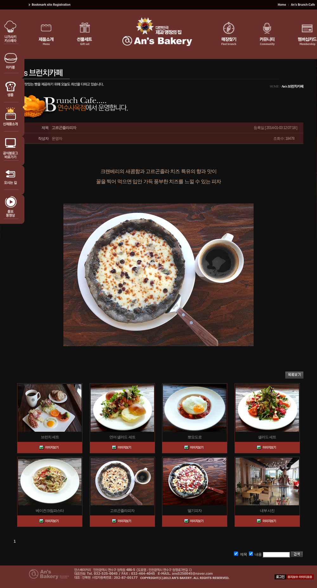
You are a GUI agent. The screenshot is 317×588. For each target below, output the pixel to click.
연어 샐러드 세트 (122, 437)
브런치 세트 (50, 437)
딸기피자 (195, 510)
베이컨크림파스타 (50, 510)
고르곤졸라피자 (122, 510)
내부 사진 (267, 510)
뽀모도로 (195, 437)
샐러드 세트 (267, 437)
